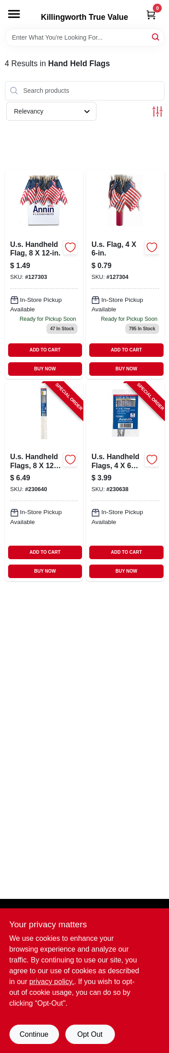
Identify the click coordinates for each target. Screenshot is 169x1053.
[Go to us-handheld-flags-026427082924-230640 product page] (44, 481)
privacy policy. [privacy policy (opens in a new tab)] (51, 981)
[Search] (156, 36)
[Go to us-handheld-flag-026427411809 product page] (125, 274)
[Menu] (14, 14)
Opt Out (89, 1034)
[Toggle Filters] (157, 111)
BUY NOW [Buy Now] (45, 368)
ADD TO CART (45, 349)
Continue (33, 1034)
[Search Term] (84, 37)
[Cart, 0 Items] (150, 14)
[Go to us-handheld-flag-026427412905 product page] (44, 274)
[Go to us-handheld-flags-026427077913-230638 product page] (125, 481)
